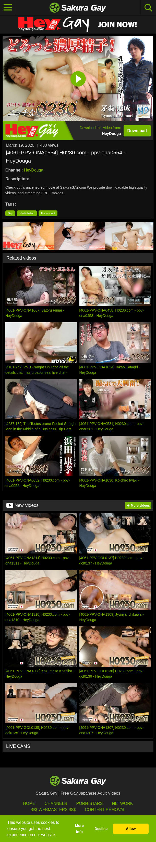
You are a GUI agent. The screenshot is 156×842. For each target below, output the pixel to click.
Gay (10, 213)
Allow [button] (131, 829)
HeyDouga (33, 170)
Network (122, 803)
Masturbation (26, 213)
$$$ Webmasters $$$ (53, 809)
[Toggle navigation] (7, 7)
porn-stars (89, 803)
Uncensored (48, 213)
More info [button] (79, 829)
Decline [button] (100, 829)
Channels (56, 803)
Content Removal (105, 809)
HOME (29, 803)
